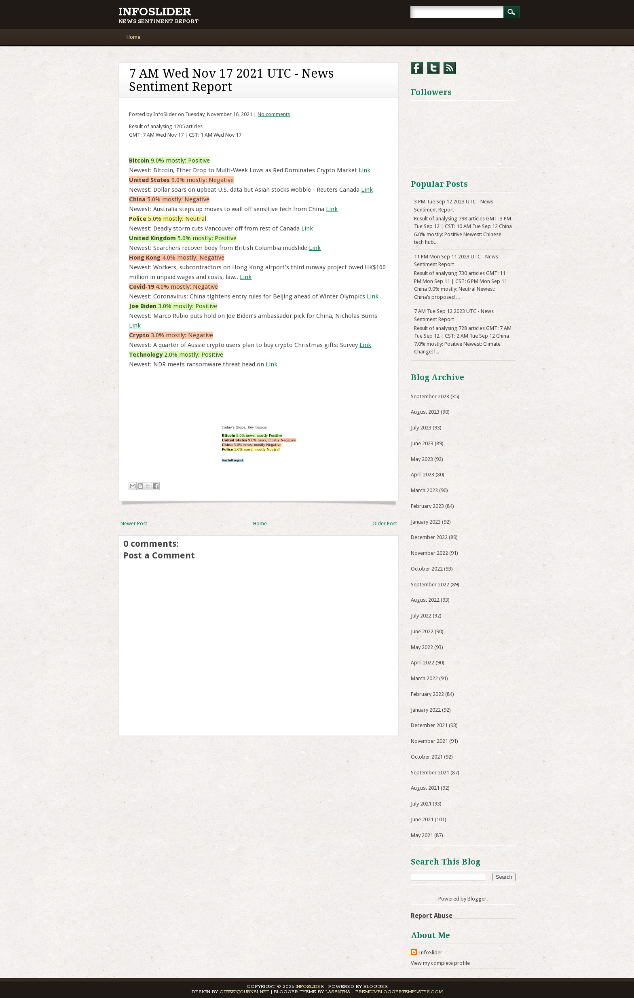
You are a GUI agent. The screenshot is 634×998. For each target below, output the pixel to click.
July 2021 (421, 804)
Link (364, 170)
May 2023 (422, 459)
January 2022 (426, 710)
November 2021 (429, 741)
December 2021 (429, 725)
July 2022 (421, 616)
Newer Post (133, 523)
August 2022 (425, 600)
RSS (450, 68)
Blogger (476, 899)
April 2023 (422, 475)
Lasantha (337, 992)
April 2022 (422, 663)
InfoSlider (154, 12)
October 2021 (427, 757)
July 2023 (421, 428)
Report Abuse (431, 916)
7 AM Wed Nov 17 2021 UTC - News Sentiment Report (231, 80)
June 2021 (422, 819)
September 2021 (430, 773)
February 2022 (427, 694)
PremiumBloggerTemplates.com (399, 992)
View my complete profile (440, 963)
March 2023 (424, 490)
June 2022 (422, 631)
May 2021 (422, 835)
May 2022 (422, 647)
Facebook (417, 68)
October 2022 (427, 569)
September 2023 (430, 396)
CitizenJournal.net (244, 992)
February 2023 (427, 506)
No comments (274, 114)
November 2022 (429, 553)
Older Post (384, 523)
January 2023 (426, 522)
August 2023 (425, 412)
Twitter (433, 68)
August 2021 (425, 788)
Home (133, 37)
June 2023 (422, 443)
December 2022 (429, 537)
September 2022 (430, 584)
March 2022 (424, 678)
